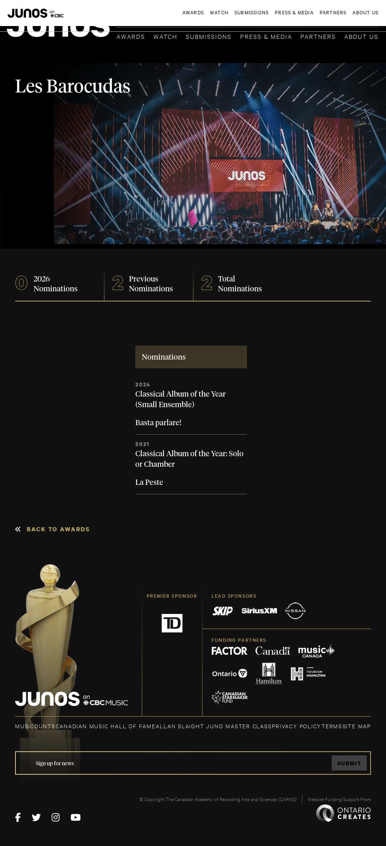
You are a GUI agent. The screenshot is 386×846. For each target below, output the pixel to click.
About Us (361, 36)
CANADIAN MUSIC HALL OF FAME (106, 725)
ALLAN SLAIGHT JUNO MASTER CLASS (213, 725)
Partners (318, 36)
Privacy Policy (296, 725)
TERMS (332, 725)
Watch (165, 36)
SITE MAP (357, 725)
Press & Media (266, 36)
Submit (349, 763)
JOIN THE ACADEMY (273, 17)
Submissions (208, 36)
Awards (130, 36)
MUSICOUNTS (35, 725)
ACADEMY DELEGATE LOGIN (342, 17)
